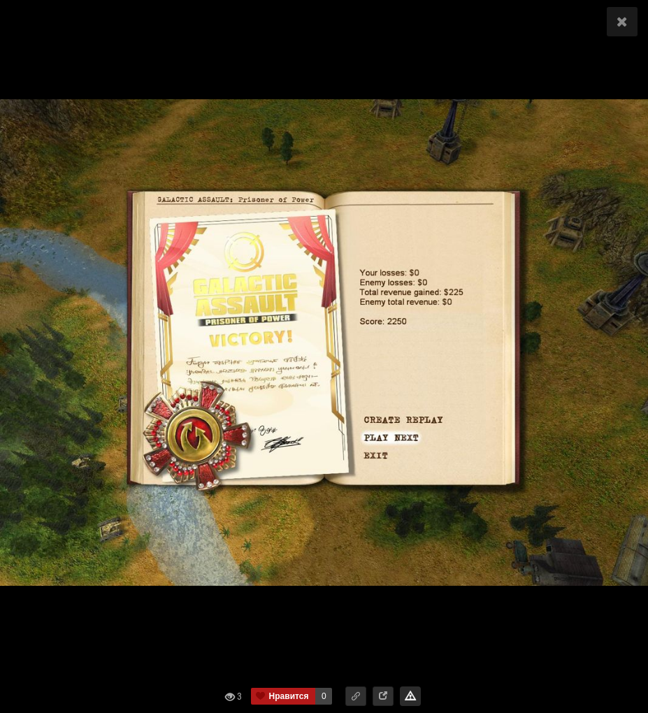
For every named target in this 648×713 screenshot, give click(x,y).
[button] (355, 696)
